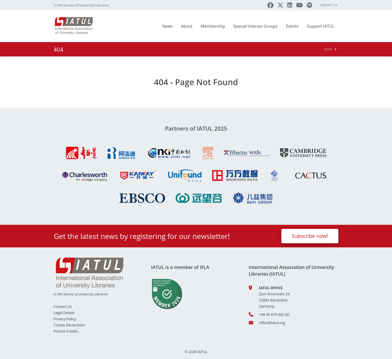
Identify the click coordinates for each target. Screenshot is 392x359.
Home (328, 49)
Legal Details (64, 312)
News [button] (167, 26)
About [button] (187, 26)
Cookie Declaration (69, 325)
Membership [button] (213, 26)
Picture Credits (66, 331)
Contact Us (329, 5)
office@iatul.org (272, 322)
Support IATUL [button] (320, 26)
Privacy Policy (65, 318)
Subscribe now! (310, 235)
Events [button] (292, 26)
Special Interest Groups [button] (255, 26)
